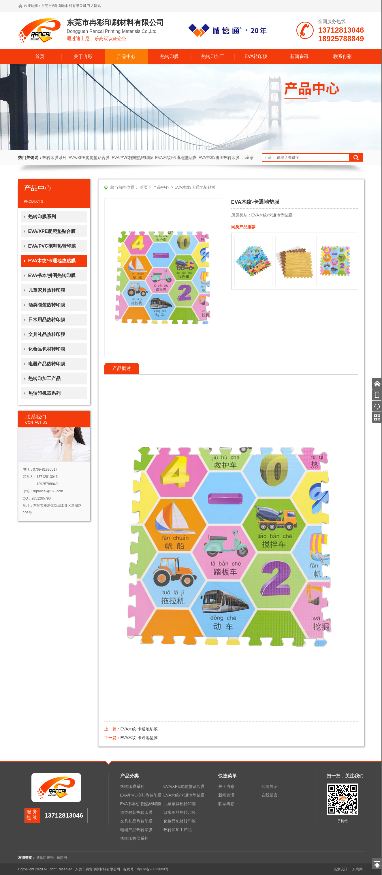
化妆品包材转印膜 (46, 349)
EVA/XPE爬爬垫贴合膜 (89, 157)
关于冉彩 (83, 56)
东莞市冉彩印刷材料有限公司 (63, 6)
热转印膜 (169, 56)
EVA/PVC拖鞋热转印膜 (132, 157)
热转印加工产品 (44, 378)
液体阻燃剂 (45, 858)
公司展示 (269, 786)
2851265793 (41, 498)
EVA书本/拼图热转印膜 (219, 157)
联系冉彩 (342, 56)
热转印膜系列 (54, 157)
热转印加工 (212, 56)
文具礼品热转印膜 (46, 334)
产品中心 (126, 56)
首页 (39, 56)
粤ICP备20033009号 (152, 869)
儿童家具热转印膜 (46, 290)
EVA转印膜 (256, 56)
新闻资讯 (299, 56)
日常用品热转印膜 (46, 319)
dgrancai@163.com (48, 491)
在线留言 (269, 795)
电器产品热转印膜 (46, 363)
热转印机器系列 (44, 393)
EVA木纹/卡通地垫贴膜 (175, 157)
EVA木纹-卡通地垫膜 (139, 729)
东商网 (62, 858)
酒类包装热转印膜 (46, 304)
